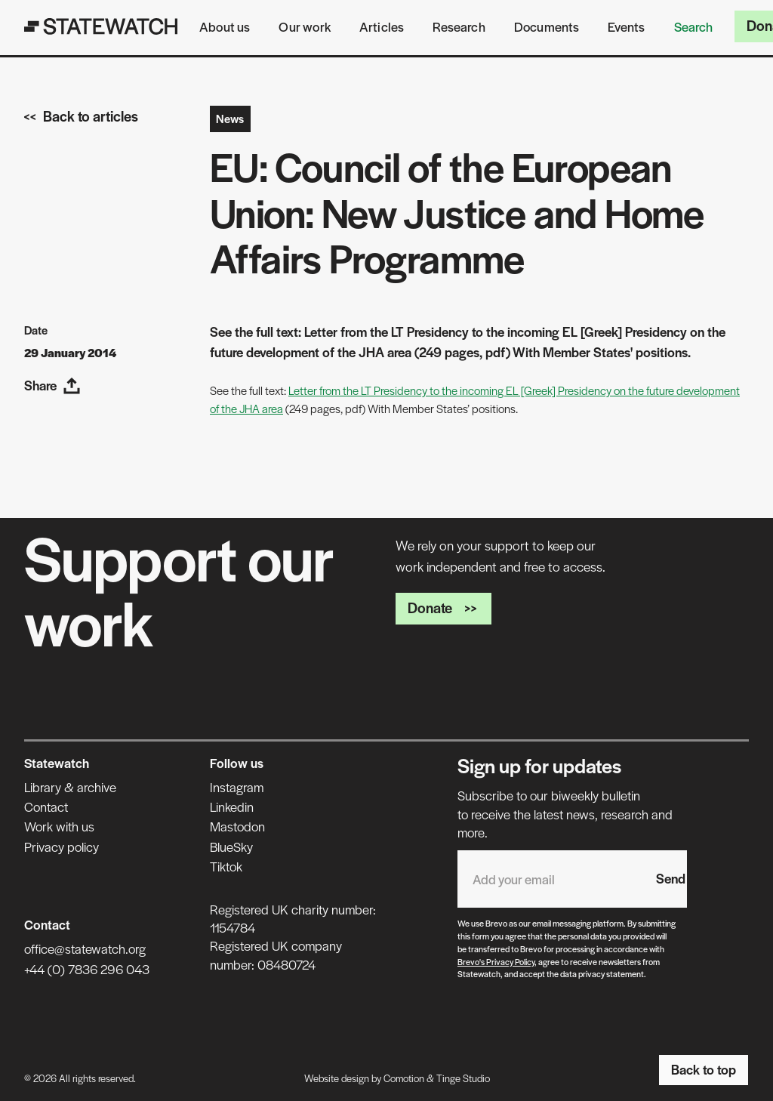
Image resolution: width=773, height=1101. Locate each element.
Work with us (59, 826)
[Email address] (549, 879)
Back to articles (81, 116)
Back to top (703, 1069)
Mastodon (237, 826)
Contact (46, 806)
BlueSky (231, 846)
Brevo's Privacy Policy (495, 961)
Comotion (403, 1078)
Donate (443, 607)
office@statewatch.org (85, 948)
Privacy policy (61, 846)
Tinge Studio (463, 1078)
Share (52, 385)
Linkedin (232, 806)
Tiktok (226, 866)
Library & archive (70, 787)
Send (670, 878)
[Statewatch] (101, 26)
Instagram (236, 787)
